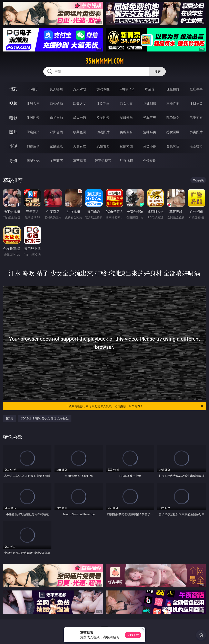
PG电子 (33, 89)
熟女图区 (172, 132)
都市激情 (33, 146)
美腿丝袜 (126, 132)
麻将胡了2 (126, 89)
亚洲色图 (56, 132)
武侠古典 (103, 146)
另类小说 (149, 146)
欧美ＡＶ (79, 103)
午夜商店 (56, 160)
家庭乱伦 (56, 146)
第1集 (9, 418)
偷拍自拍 (56, 117)
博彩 (13, 89)
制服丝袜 (126, 117)
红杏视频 (126, 160)
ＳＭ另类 (196, 103)
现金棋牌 (172, 89)
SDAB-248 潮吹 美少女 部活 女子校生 (45, 418)
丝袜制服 (149, 103)
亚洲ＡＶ (33, 103)
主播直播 (172, 103)
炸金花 (150, 89)
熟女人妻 (126, 103)
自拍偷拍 (56, 103)
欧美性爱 (103, 117)
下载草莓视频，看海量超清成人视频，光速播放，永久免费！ (135, 406)
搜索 (157, 71)
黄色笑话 (172, 146)
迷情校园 (126, 146)
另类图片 (196, 132)
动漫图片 (103, 132)
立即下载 (133, 635)
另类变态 (196, 117)
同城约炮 (33, 160)
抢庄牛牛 (196, 89)
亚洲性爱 (33, 117)
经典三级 (149, 117)
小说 (13, 146)
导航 (13, 160)
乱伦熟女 (172, 117)
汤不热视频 (103, 160)
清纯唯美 (149, 132)
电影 (13, 117)
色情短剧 (149, 160)
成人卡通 (79, 117)
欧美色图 (79, 132)
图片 (13, 132)
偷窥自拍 (33, 132)
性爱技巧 (196, 146)
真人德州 (56, 89)
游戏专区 (103, 89)
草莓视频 (79, 160)
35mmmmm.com (104, 61)
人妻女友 (79, 146)
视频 (13, 103)
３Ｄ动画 (103, 103)
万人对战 (79, 89)
